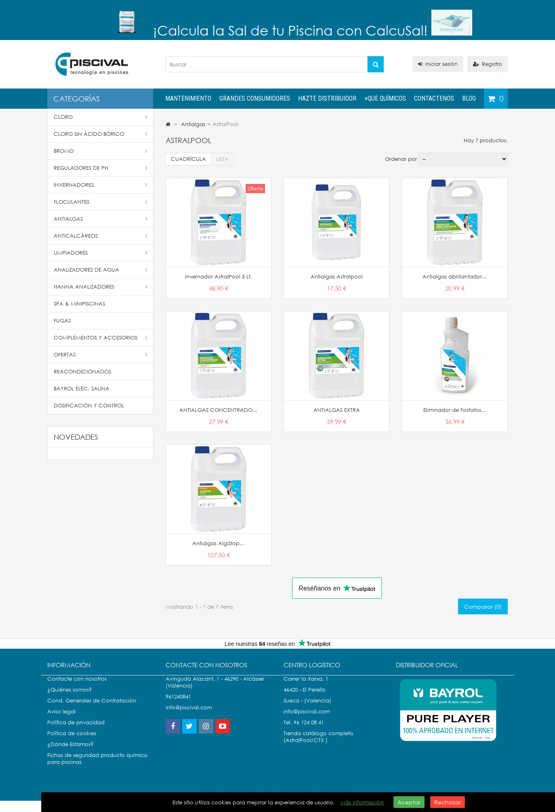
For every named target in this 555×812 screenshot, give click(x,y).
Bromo (100, 151)
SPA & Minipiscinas (79, 303)
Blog (469, 98)
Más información (362, 802)
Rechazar (447, 802)
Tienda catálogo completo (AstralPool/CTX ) (318, 745)
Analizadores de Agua (100, 269)
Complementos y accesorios (100, 337)
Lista (222, 159)
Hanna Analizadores (100, 286)
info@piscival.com (307, 719)
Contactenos (434, 98)
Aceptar (408, 802)
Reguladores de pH (100, 168)
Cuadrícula (188, 159)
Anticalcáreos (100, 235)
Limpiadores (100, 252)
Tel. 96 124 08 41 (304, 730)
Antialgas (100, 218)
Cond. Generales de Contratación (91, 708)
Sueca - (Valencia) (307, 708)
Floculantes (100, 201)
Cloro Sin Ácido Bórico (100, 134)
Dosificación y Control (89, 405)
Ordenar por (401, 159)
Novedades (76, 436)
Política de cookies (71, 741)
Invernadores (100, 184)
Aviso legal (61, 719)
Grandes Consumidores (254, 98)
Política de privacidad (76, 730)
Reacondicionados (82, 371)
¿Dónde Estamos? (70, 752)
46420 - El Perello (305, 697)
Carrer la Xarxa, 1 (306, 686)
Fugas (62, 320)
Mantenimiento (188, 98)
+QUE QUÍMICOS (385, 98)
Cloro (100, 117)
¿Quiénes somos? (69, 697)
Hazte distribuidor (327, 98)
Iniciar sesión (438, 64)
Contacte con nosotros (77, 686)
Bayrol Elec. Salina (81, 388)
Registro (487, 64)
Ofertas (100, 354)
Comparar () (483, 606)
